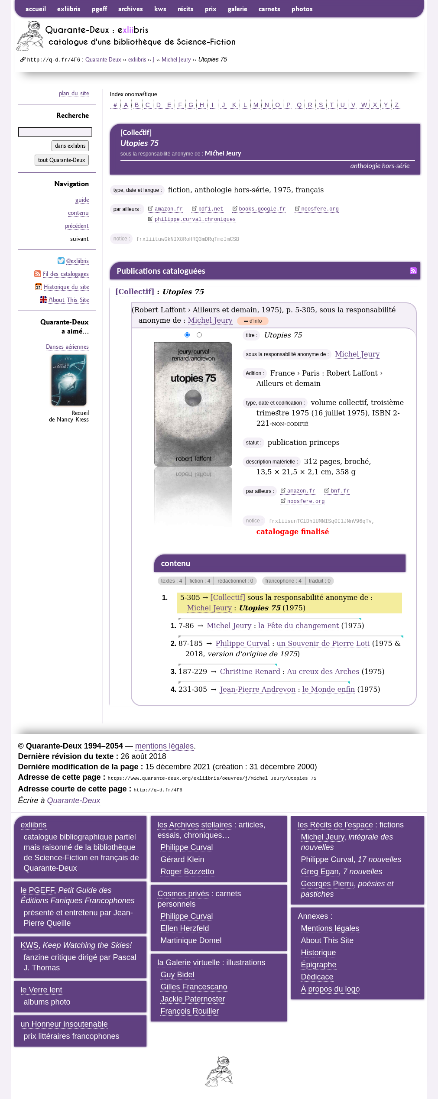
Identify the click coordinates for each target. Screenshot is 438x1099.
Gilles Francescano (193, 986)
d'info (256, 321)
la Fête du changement (298, 626)
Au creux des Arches (323, 672)
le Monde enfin (328, 689)
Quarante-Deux (103, 59)
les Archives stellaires (194, 824)
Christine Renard (250, 672)
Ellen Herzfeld (184, 928)
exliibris (69, 9)
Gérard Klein (182, 859)
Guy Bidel (177, 974)
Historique (318, 952)
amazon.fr (169, 209)
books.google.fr (262, 209)
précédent (77, 225)
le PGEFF (37, 890)
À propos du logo (330, 989)
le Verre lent (41, 990)
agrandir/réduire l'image (149, 335)
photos (302, 9)
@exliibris (77, 260)
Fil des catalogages (66, 273)
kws (160, 9)
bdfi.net (211, 209)
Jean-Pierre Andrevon (258, 689)
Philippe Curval (243, 643)
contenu (78, 212)
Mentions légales (330, 928)
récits (186, 9)
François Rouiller (189, 1011)
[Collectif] (135, 292)
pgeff (99, 9)
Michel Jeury (176, 59)
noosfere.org (320, 209)
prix (211, 9)
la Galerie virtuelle (188, 962)
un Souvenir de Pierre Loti (323, 643)
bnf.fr (340, 491)
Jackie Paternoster (192, 999)
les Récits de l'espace (335, 824)
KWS (30, 945)
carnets (269, 9)
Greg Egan (319, 871)
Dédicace (317, 977)
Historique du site (66, 286)
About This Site (69, 299)
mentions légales (164, 746)
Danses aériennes (67, 346)
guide (82, 199)
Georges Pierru (327, 883)
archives (130, 9)
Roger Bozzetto (187, 871)
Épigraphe (318, 964)
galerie (237, 9)
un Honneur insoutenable (64, 1024)
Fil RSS (413, 271)
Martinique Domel (190, 940)
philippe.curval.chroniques (195, 220)
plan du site (74, 93)
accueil (36, 9)
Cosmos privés (183, 893)
